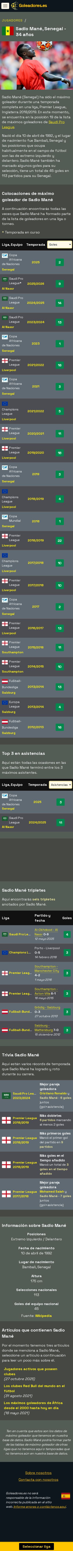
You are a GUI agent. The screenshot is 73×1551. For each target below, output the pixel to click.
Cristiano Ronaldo (53, 1098)
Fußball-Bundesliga (24, 1017)
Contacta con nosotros (38, 1484)
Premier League (21, 978)
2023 (36, 343)
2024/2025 (35, 303)
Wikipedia (43, 1320)
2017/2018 (36, 563)
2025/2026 (35, 284)
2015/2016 (36, 647)
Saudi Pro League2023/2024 (26, 1100)
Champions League (23, 957)
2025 (36, 262)
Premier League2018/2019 (25, 1125)
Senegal (8, 269)
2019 (36, 474)
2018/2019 (36, 499)
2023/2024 (35, 322)
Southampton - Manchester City (47, 973)
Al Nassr (8, 289)
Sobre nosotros (38, 1478)
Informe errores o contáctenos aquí (39, 1512)
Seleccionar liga (36, 1546)
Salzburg (8, 693)
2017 (35, 607)
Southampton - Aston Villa (46, 996)
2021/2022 (35, 365)
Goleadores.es (33, 5)
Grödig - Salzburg (47, 1012)
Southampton (12, 652)
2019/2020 (35, 453)
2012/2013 (36, 727)
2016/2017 (35, 628)
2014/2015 (36, 666)
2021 (36, 386)
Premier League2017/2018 (25, 1199)
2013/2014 (36, 687)
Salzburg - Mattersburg (44, 1032)
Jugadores (12, 20)
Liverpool (9, 370)
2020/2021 (35, 434)
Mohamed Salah (52, 1197)
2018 (36, 521)
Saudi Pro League (22, 939)
